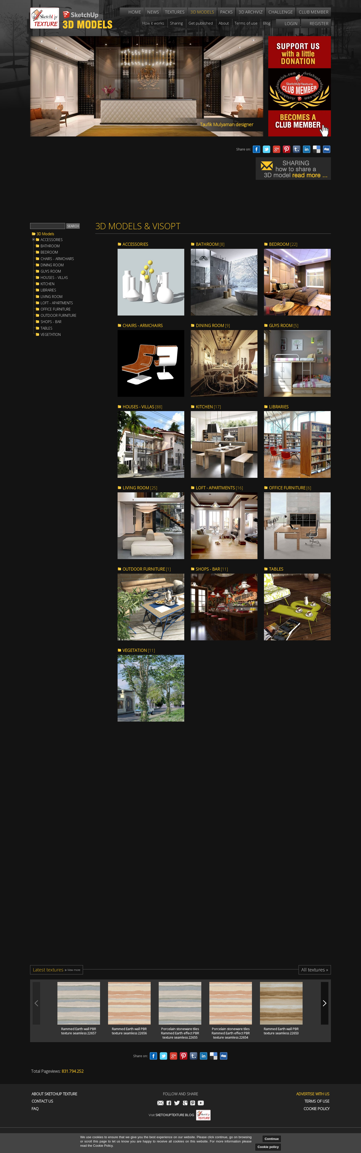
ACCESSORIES (52, 240)
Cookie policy (268, 1147)
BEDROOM (49, 252)
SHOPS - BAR (51, 322)
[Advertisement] (123, 180)
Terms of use (317, 1101)
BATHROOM (50, 246)
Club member (313, 12)
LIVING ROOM (51, 296)
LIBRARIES (48, 290)
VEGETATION (51, 334)
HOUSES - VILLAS (54, 277)
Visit (180, 1115)
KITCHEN (47, 284)
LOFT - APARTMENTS (57, 303)
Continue (272, 1139)
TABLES (46, 328)
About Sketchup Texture (54, 1094)
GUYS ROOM (51, 271)
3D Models (45, 234)
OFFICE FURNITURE (56, 309)
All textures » (314, 970)
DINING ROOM (52, 265)
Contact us (42, 1101)
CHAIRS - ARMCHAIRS (57, 259)
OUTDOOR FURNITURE (58, 315)
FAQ (35, 1108)
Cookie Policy (316, 1108)
